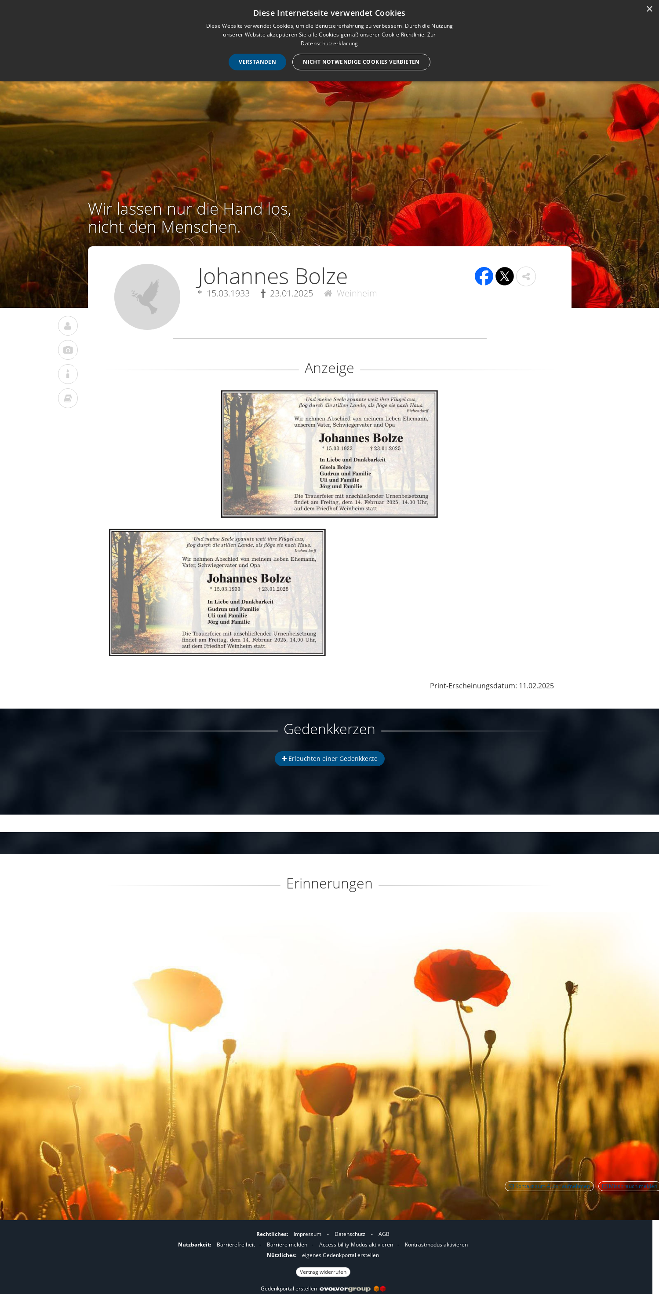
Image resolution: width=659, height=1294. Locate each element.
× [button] (649, 9)
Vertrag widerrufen (323, 1272)
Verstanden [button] (257, 62)
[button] (526, 276)
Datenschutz (350, 1234)
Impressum (307, 1234)
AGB (384, 1234)
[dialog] (329, 40)
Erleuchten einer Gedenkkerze (330, 758)
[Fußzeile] (323, 1252)
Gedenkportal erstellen (323, 1288)
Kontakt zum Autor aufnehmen (549, 1186)
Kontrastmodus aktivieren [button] (436, 1244)
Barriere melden (287, 1244)
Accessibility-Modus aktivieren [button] (356, 1244)
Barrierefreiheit (236, 1244)
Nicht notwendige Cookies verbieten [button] (361, 62)
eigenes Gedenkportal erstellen (340, 1255)
